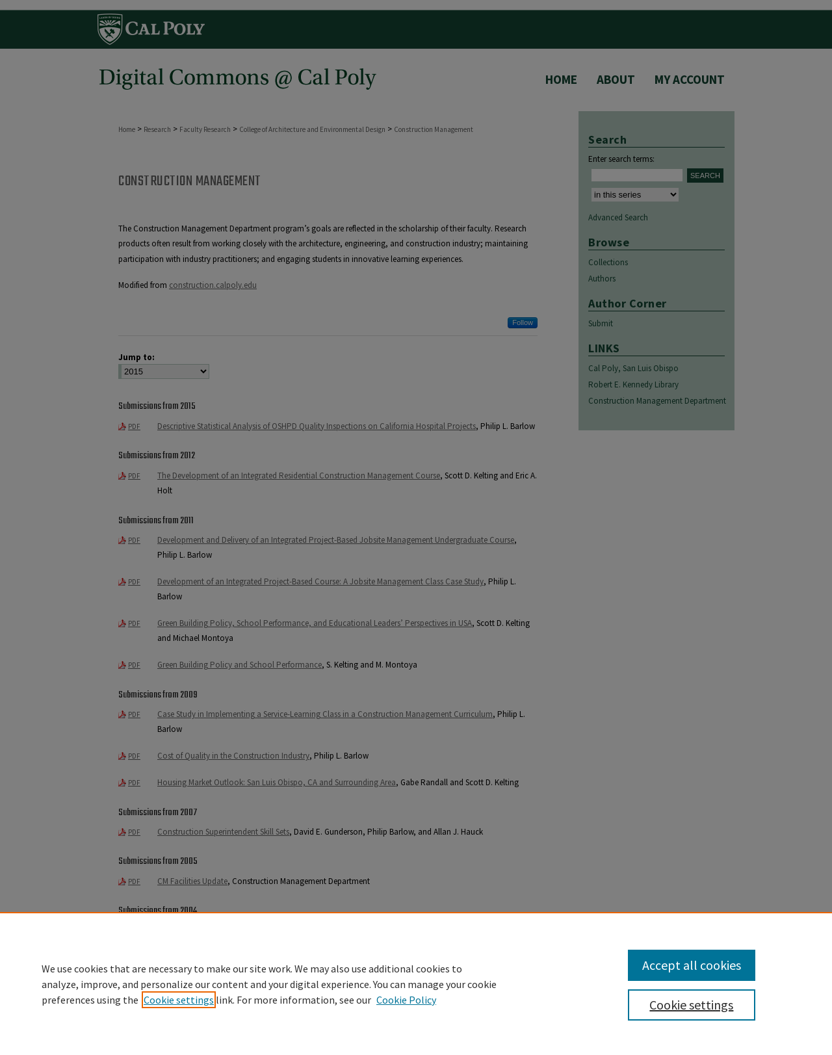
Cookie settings (179, 999)
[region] (416, 983)
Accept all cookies (691, 965)
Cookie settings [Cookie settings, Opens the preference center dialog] (691, 1004)
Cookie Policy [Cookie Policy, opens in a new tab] (406, 999)
